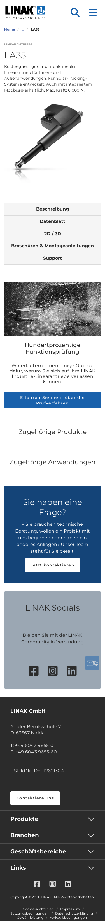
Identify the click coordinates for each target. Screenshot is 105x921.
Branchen (24, 835)
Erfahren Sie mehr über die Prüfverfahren (52, 400)
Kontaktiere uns (35, 798)
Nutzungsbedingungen (29, 913)
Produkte (24, 818)
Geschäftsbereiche (38, 851)
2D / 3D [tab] (52, 233)
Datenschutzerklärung (74, 913)
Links (18, 867)
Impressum (70, 909)
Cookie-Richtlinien (38, 909)
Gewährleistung (30, 918)
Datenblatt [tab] (52, 221)
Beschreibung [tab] (52, 209)
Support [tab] (52, 258)
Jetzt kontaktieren (52, 565)
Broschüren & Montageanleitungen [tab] (52, 245)
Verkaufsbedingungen (68, 918)
